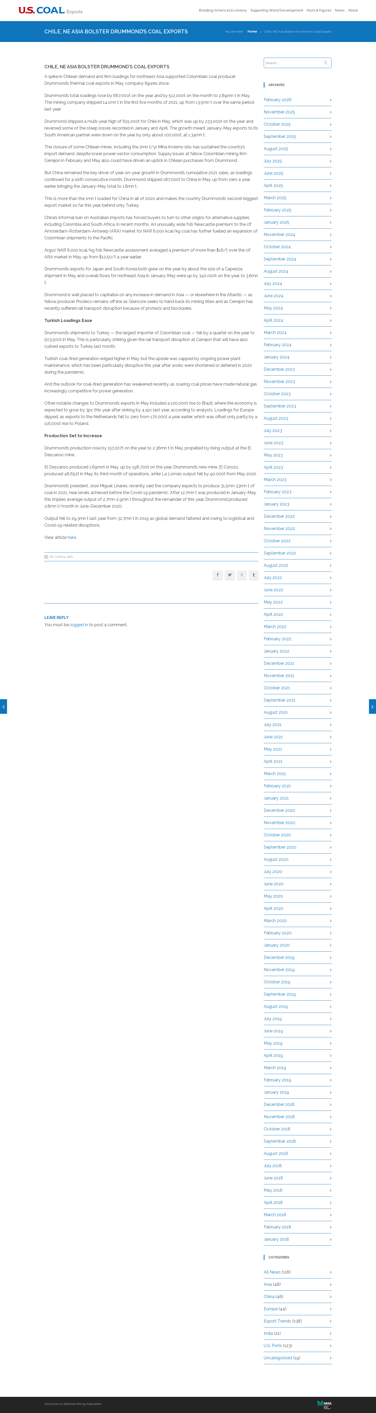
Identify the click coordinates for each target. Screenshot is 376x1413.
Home (252, 31)
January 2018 (276, 1239)
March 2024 (275, 332)
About (353, 10)
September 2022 (280, 553)
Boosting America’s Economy (223, 10)
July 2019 (273, 1018)
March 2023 (275, 479)
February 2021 (277, 785)
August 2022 (276, 565)
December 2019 (279, 957)
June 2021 (273, 736)
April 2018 (273, 1202)
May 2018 (273, 1190)
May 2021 (273, 749)
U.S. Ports (273, 1345)
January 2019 (276, 1092)
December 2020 (279, 810)
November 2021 (279, 675)
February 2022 (277, 638)
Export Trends (277, 1321)
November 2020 (279, 822)
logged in (79, 624)
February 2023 (277, 491)
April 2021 (273, 761)
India (268, 1333)
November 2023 (279, 381)
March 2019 (275, 1067)
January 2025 (276, 222)
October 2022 (277, 540)
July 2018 (273, 1165)
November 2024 (279, 234)
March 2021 (275, 773)
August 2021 (276, 712)
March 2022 (275, 626)
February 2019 (277, 1079)
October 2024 (277, 246)
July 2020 (273, 871)
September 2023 (280, 406)
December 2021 (279, 663)
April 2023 (273, 467)
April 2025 (273, 185)
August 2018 (276, 1153)
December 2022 (279, 516)
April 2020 (273, 908)
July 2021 (272, 724)
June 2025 (273, 173)
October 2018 (277, 1128)
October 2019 (277, 981)
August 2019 (276, 1006)
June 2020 (274, 883)
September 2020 (280, 847)
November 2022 (279, 528)
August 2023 (276, 418)
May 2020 (273, 896)
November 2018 (279, 1116)
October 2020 (277, 834)
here (72, 537)
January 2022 (276, 651)
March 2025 (275, 197)
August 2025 (276, 148)
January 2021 (276, 798)
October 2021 (277, 687)
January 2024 (277, 357)
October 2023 (277, 393)
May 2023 (273, 455)
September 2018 (280, 1141)
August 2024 (276, 271)
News (339, 10)
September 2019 (280, 994)
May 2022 (273, 602)
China (269, 1296)
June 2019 (273, 1030)
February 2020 (278, 932)
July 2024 (273, 283)
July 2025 (273, 161)
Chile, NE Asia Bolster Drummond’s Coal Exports (298, 31)
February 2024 (278, 344)
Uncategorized (278, 1357)
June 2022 (273, 589)
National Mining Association (83, 1404)
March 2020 (275, 920)
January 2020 (277, 945)
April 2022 (273, 614)
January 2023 (276, 504)
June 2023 (273, 442)
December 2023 (279, 369)
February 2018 (277, 1227)
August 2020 (276, 859)
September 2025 (280, 136)
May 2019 (273, 1043)
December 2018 (279, 1104)
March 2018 (275, 1214)
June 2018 (273, 1178)
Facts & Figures (319, 10)
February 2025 (277, 210)
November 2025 (279, 111)
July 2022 (273, 577)
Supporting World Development (276, 10)
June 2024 (274, 295)
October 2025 (277, 124)
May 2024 (273, 308)
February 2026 (278, 99)
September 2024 (280, 259)
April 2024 (273, 320)
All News (272, 1272)
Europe (271, 1308)
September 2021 (280, 700)
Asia (268, 1284)
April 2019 (273, 1055)
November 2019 (279, 969)
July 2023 (273, 430)
